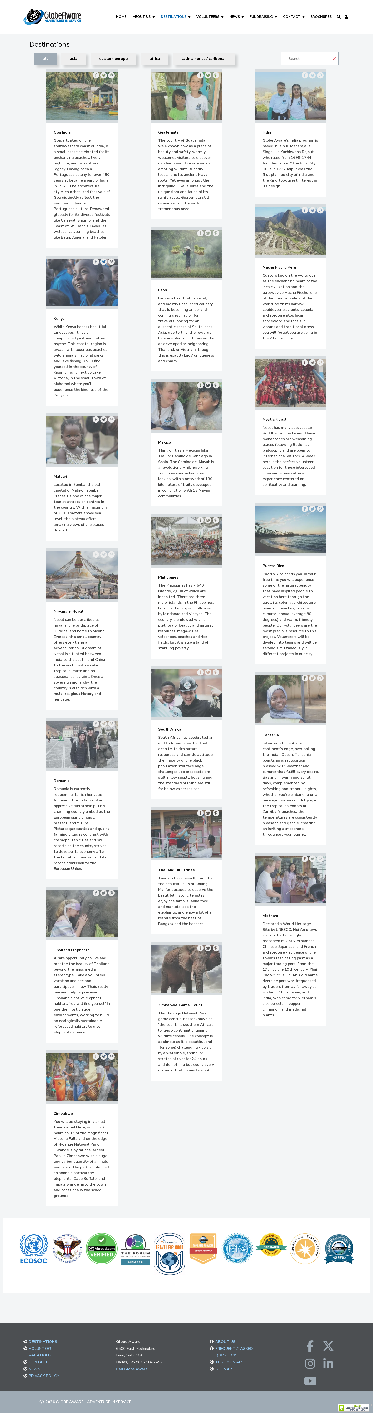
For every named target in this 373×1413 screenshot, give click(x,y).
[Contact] (303, 17)
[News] (243, 17)
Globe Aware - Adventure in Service (93, 1401)
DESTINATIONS (43, 1341)
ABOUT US (225, 1341)
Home (121, 16)
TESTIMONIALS (229, 1362)
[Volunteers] (222, 17)
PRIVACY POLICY (44, 1376)
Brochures (321, 16)
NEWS (34, 1369)
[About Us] (154, 17)
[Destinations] (189, 17)
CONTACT (38, 1362)
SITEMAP (223, 1369)
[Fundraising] (276, 17)
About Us (142, 16)
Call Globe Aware (131, 1369)
